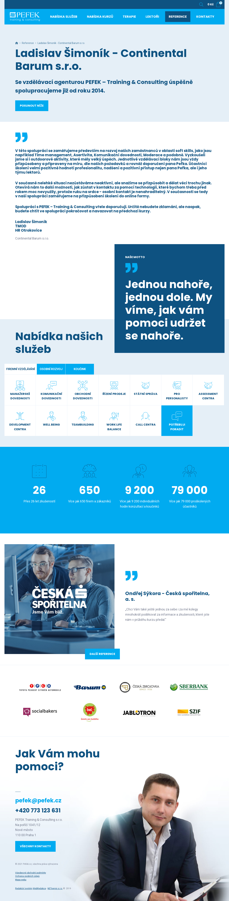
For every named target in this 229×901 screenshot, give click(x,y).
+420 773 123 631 (38, 810)
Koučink (80, 369)
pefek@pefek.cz (38, 800)
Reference (28, 43)
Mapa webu (20, 879)
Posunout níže (32, 106)
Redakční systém (23, 888)
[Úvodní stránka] (31, 19)
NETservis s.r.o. (55, 888)
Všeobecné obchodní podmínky (30, 873)
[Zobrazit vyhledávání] (201, 4)
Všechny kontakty (35, 846)
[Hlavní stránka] (16, 43)
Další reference (102, 654)
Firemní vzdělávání (20, 369)
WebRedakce (39, 888)
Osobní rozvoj (51, 369)
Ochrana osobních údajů (27, 876)
